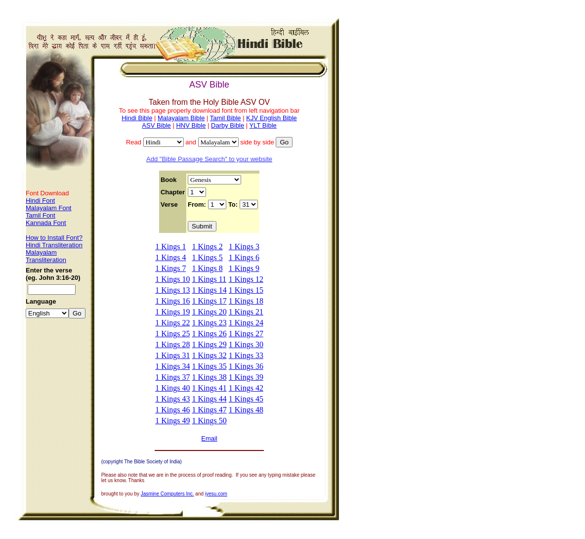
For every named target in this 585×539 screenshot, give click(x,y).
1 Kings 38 (209, 377)
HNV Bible (191, 125)
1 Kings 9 (244, 268)
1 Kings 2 (207, 246)
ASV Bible (156, 125)
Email (209, 438)
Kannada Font (46, 222)
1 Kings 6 (244, 257)
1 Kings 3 (244, 246)
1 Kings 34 (172, 366)
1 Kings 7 (170, 268)
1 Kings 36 (246, 366)
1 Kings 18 (246, 301)
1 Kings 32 (209, 355)
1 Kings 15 (246, 290)
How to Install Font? (54, 237)
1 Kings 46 (172, 409)
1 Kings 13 (172, 290)
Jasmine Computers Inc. (167, 493)
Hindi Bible (137, 118)
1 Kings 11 (209, 279)
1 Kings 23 (209, 322)
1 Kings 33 (246, 355)
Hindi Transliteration (54, 245)
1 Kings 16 (172, 301)
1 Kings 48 (246, 409)
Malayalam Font (48, 208)
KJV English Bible (271, 118)
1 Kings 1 (170, 246)
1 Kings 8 (207, 268)
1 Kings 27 (246, 333)
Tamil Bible (225, 118)
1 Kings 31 (172, 355)
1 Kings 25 (172, 333)
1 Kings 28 (172, 344)
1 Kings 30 (246, 344)
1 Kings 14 (209, 290)
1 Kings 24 (246, 322)
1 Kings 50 (209, 420)
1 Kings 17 (209, 301)
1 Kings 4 (170, 257)
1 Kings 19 (172, 312)
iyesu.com (216, 493)
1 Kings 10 (172, 279)
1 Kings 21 (246, 312)
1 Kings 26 (209, 333)
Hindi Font (40, 200)
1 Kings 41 (209, 388)
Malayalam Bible (181, 118)
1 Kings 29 (209, 344)
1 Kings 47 (209, 409)
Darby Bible (227, 125)
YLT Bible (263, 125)
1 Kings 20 (209, 312)
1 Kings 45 (246, 399)
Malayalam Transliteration (46, 256)
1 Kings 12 (246, 279)
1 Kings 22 (172, 322)
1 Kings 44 (209, 399)
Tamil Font (40, 215)
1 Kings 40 (172, 388)
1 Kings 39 (246, 377)
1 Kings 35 (209, 366)
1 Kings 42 (246, 388)
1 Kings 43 (172, 399)
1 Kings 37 (172, 377)
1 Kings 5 (207, 257)
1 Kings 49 (172, 420)
